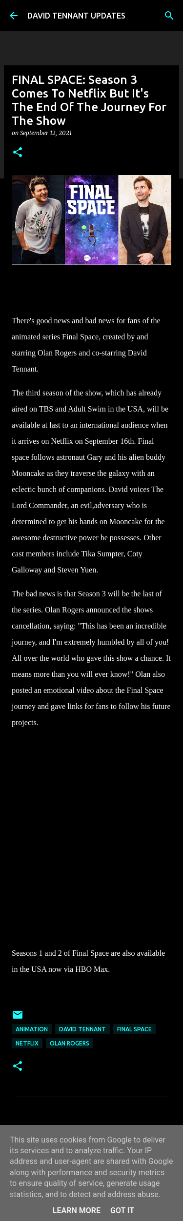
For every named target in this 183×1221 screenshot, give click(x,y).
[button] (17, 152)
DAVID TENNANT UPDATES (76, 15)
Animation (32, 1029)
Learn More (77, 1210)
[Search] (169, 15)
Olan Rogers (69, 1043)
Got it (122, 1210)
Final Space (134, 1029)
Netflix (27, 1043)
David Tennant (82, 1029)
